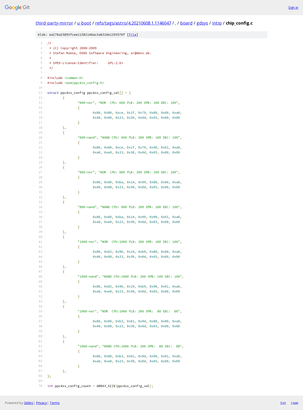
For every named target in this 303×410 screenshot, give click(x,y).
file (132, 35)
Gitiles (28, 403)
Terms (55, 403)
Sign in (293, 7)
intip (217, 23)
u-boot (84, 23)
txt (283, 403)
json (294, 403)
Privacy (41, 403)
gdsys (202, 23)
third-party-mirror (54, 23)
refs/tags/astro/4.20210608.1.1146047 (133, 23)
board (186, 23)
